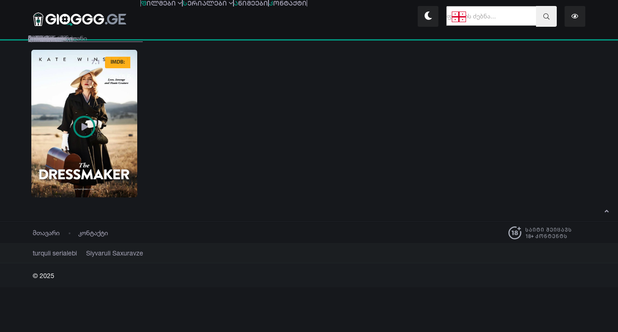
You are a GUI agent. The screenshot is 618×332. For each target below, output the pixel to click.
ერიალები (246, 17)
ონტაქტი (376, 17)
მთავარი (46, 233)
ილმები (174, 17)
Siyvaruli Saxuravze (104, 252)
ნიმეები (314, 17)
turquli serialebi (51, 252)
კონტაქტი (93, 233)
